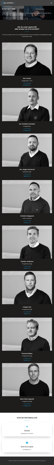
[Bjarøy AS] (8, 3)
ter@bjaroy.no (27, 360)
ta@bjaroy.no (27, 268)
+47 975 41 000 (27, 221)
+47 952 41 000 (27, 266)
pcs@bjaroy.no (27, 130)
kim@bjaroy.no (27, 85)
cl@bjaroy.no (27, 313)
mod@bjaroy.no (27, 405)
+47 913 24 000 (27, 174)
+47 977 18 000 (27, 404)
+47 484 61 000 (27, 83)
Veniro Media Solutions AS (22, 460)
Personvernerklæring (42, 460)
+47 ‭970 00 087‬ (27, 312)
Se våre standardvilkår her (32, 460)
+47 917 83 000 (27, 128)
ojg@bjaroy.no (27, 176)
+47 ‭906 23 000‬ (27, 358)
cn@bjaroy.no (27, 222)
